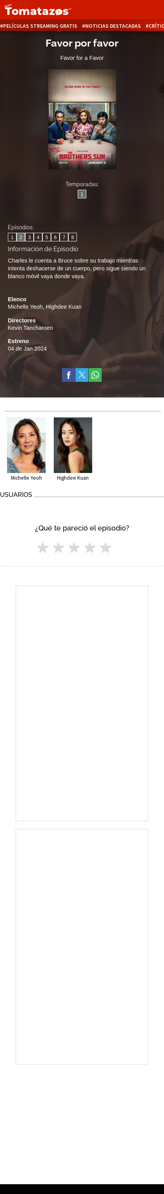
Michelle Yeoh (25, 307)
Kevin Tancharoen (30, 328)
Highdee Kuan (64, 307)
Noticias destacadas (113, 26)
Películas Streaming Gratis (40, 26)
